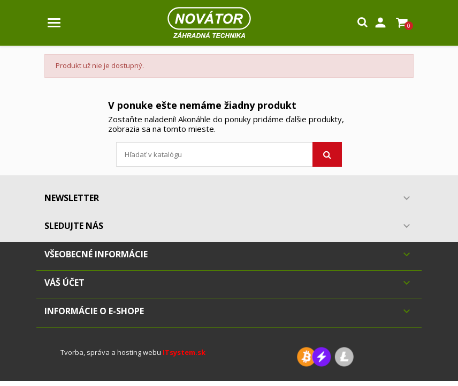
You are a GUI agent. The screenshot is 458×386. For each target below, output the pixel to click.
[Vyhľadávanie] (229, 154)
